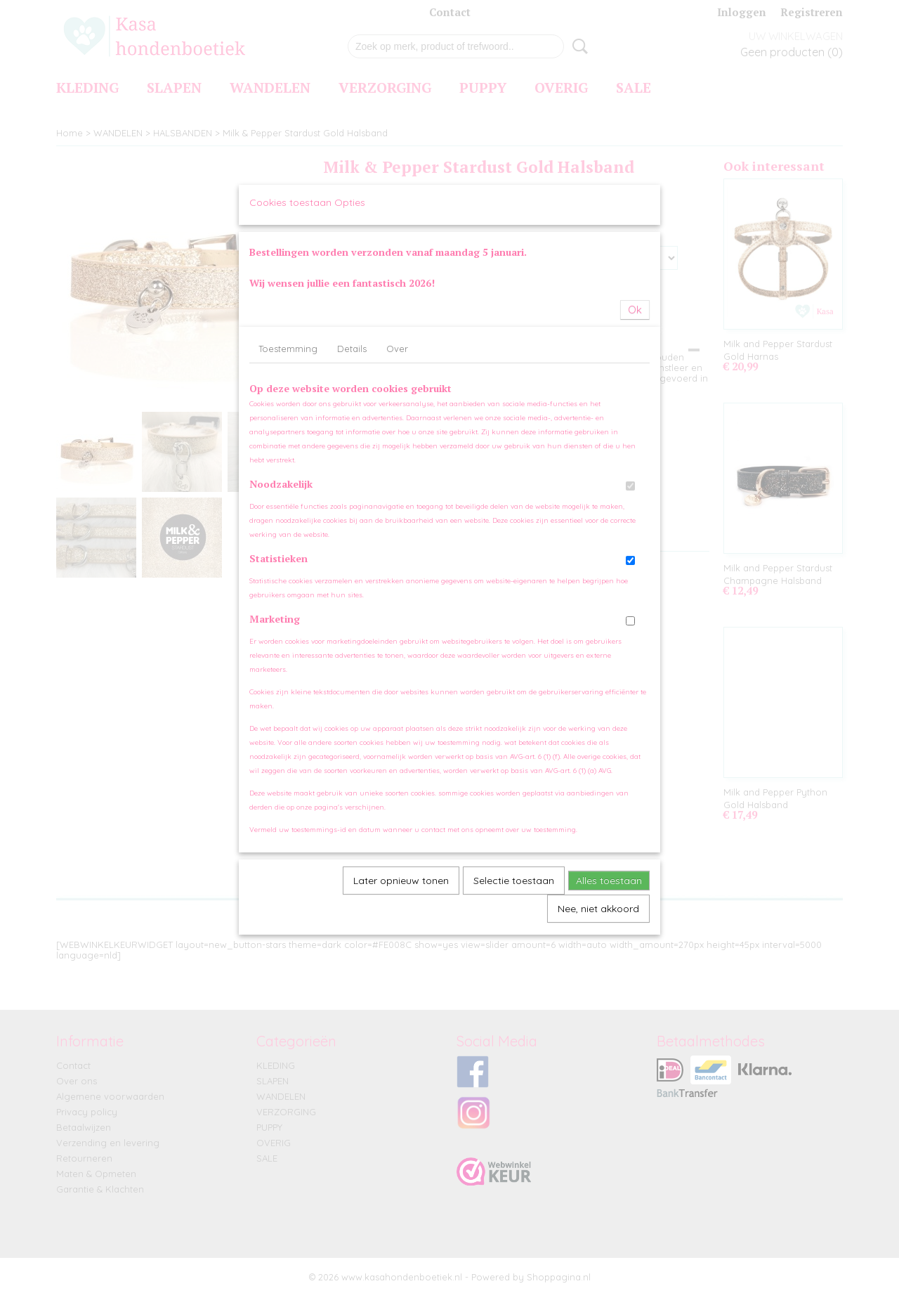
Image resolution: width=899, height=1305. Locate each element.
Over (397, 464)
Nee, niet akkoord (598, 1024)
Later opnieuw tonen (401, 996)
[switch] (630, 601)
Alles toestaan (609, 996)
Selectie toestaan (513, 996)
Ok (635, 425)
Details (352, 464)
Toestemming (287, 464)
